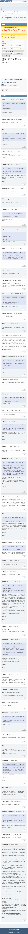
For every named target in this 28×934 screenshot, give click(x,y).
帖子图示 (4, 48)
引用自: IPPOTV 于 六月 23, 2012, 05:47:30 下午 (14, 233)
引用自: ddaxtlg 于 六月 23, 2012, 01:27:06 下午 (14, 716)
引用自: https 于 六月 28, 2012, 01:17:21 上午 (14, 517)
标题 (3, 45)
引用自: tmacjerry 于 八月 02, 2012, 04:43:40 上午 (15, 168)
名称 (3, 41)
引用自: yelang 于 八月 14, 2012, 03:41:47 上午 (14, 133)
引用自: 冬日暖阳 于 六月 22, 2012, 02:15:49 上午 (14, 764)
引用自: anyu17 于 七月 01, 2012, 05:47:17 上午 (14, 397)
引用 (23, 115)
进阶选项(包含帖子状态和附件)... (11, 82)
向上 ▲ (17, 929)
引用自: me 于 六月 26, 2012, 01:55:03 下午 (13, 585)
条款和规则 (13, 929)
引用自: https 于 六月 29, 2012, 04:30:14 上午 (14, 425)
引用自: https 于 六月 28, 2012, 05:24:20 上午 (14, 462)
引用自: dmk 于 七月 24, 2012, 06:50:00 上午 (14, 213)
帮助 (10, 929)
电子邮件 (4, 43)
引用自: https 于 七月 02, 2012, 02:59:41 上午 (14, 360)
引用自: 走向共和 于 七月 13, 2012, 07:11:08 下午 (14, 252)
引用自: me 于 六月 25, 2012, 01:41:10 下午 (13, 643)
